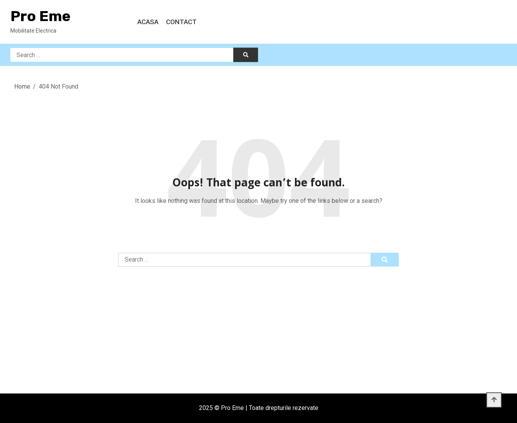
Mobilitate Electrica (33, 31)
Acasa (147, 22)
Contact (181, 22)
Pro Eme (40, 16)
